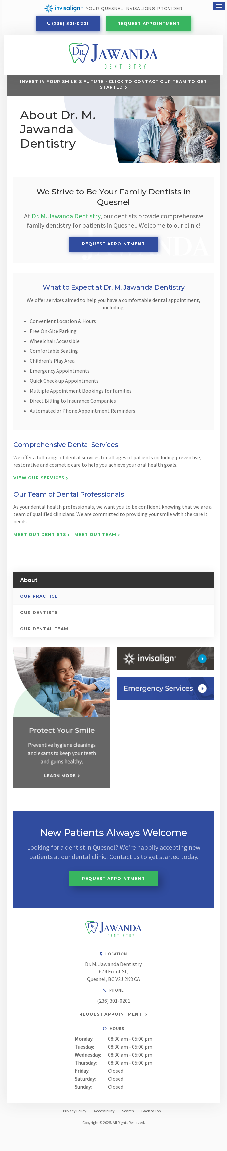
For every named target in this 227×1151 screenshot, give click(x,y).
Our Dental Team (44, 631)
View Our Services (38, 480)
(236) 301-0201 (70, 24)
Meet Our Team (95, 536)
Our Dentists (38, 615)
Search (128, 1112)
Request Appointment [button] (148, 24)
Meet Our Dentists (39, 536)
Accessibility (104, 1112)
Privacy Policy (74, 1112)
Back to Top (151, 1112)
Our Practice (38, 598)
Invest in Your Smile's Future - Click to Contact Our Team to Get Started (113, 86)
